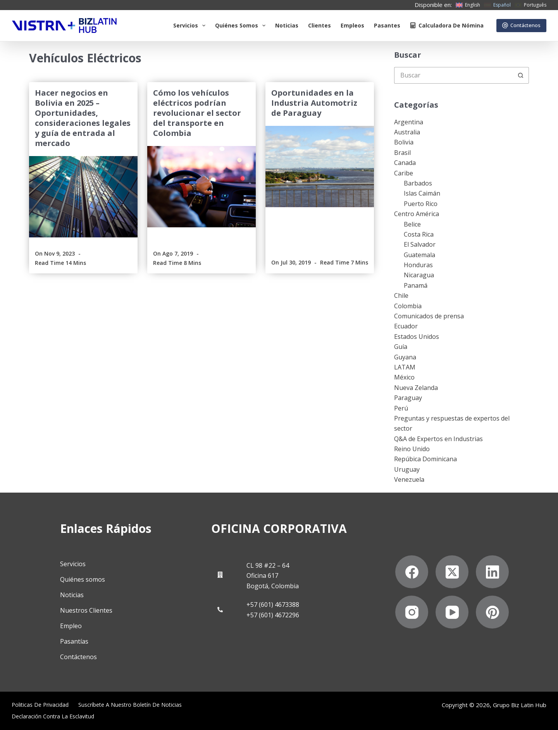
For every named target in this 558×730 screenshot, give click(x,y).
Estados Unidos (416, 336)
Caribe (403, 173)
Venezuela (409, 479)
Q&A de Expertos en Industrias (438, 439)
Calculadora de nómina (447, 25)
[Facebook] (411, 571)
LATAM (404, 367)
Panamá (415, 285)
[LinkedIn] (492, 571)
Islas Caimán (422, 193)
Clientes (319, 25)
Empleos (352, 25)
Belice (412, 224)
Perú (401, 408)
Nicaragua (419, 275)
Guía (400, 346)
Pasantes (387, 25)
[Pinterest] (492, 612)
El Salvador (420, 244)
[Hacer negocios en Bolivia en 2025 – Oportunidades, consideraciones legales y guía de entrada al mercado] (83, 196)
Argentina (408, 122)
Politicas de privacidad (40, 704)
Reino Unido (412, 449)
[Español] (497, 5)
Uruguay (407, 469)
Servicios (190, 25)
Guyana (405, 357)
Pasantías (74, 641)
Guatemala (419, 255)
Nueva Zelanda (416, 387)
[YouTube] (452, 612)
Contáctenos (521, 25)
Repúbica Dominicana (425, 459)
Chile (401, 295)
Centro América (416, 214)
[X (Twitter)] (452, 571)
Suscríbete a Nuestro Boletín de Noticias (130, 704)
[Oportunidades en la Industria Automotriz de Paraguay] (319, 166)
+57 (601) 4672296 (272, 615)
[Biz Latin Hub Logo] (64, 25)
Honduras (418, 265)
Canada (405, 162)
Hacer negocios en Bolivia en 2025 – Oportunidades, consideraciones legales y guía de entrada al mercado (83, 118)
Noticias (286, 25)
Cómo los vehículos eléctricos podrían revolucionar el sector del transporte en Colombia (197, 113)
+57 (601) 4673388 (272, 604)
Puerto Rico (420, 203)
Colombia (408, 306)
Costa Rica (419, 234)
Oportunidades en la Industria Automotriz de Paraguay (314, 103)
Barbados (418, 183)
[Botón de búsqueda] (520, 75)
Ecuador (406, 326)
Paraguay (408, 397)
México (404, 377)
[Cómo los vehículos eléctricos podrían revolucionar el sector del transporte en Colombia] (201, 186)
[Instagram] (411, 612)
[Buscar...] (453, 75)
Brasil (402, 152)
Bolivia (403, 142)
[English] (468, 5)
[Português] (530, 5)
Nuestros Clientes (86, 610)
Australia (407, 132)
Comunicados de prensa (429, 316)
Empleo (71, 626)
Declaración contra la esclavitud (53, 716)
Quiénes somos (242, 25)
